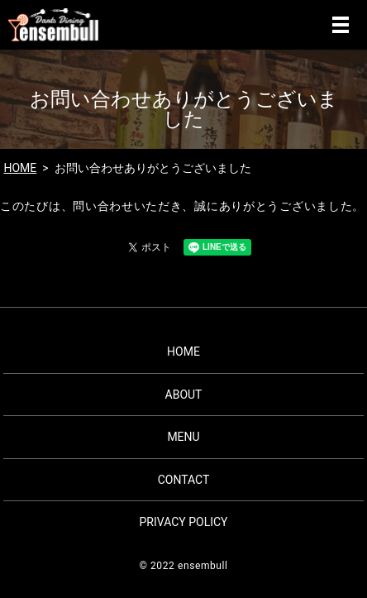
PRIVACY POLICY (183, 522)
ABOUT (184, 394)
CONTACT (184, 479)
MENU (340, 24)
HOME (19, 168)
